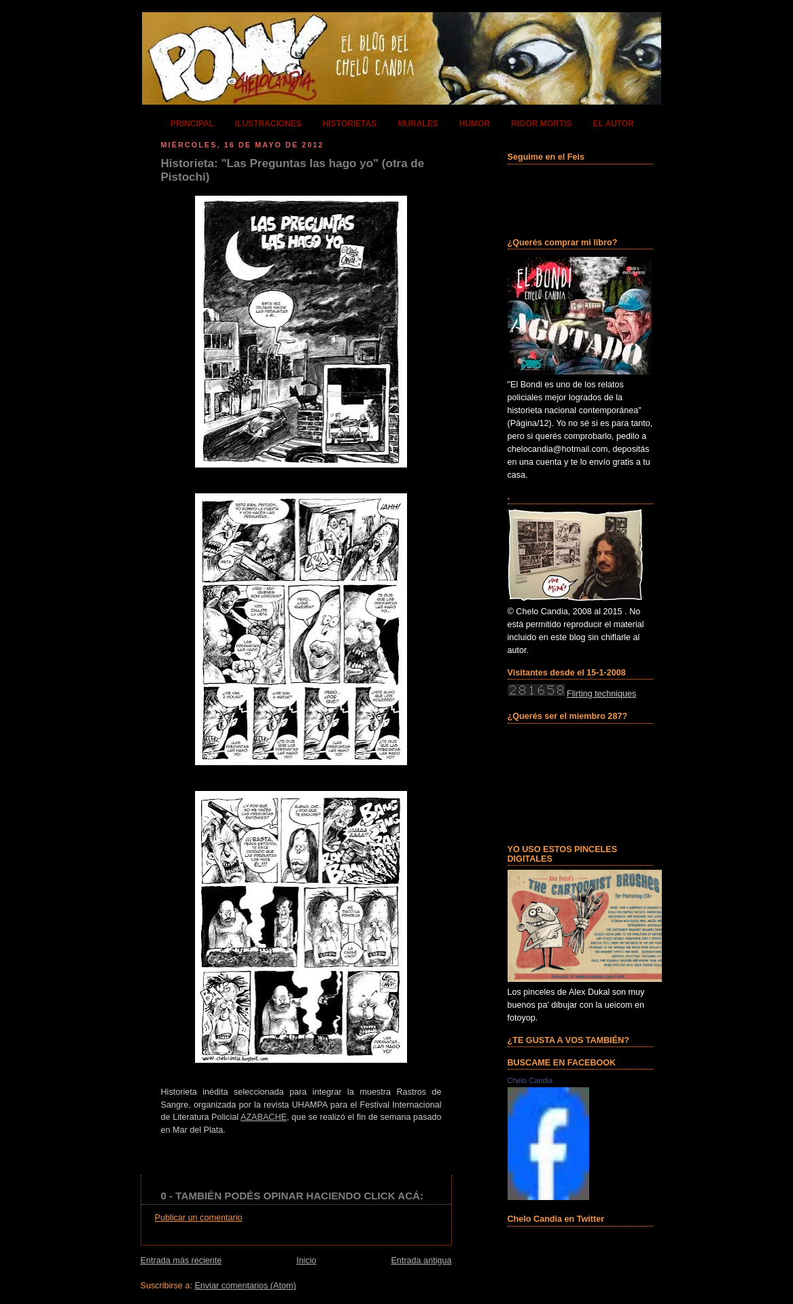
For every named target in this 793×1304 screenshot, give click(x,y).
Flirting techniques (601, 694)
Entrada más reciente (181, 1260)
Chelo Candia (530, 1080)
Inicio (306, 1260)
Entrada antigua (421, 1260)
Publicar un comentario (199, 1217)
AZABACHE (264, 1117)
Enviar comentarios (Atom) (245, 1285)
